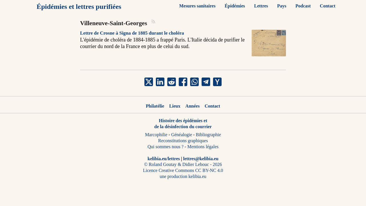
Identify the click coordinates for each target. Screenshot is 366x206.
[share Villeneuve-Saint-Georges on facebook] (183, 82)
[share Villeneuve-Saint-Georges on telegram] (206, 82)
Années (192, 106)
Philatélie (155, 106)
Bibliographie (208, 134)
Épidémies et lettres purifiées (79, 6)
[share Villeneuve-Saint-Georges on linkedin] (160, 82)
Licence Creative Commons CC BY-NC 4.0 (183, 170)
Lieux (174, 106)
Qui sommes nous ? (166, 146)
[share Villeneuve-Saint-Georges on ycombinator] (217, 82)
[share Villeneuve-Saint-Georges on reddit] (171, 82)
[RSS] (153, 22)
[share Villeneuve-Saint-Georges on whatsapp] (194, 82)
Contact (212, 106)
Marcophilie (156, 134)
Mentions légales (202, 146)
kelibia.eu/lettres (164, 158)
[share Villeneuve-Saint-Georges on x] (148, 82)
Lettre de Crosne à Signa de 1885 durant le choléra (132, 33)
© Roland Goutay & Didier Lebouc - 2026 (183, 164)
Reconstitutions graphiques (183, 140)
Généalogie (181, 134)
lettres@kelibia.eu (200, 158)
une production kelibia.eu (183, 176)
